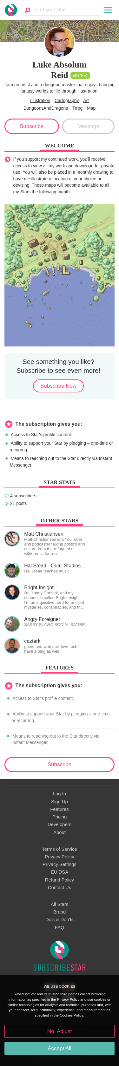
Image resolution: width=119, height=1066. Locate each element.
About (59, 832)
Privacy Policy (59, 856)
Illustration (40, 100)
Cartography (67, 100)
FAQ (59, 927)
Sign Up (59, 801)
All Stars (59, 904)
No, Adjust (59, 1031)
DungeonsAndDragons (45, 108)
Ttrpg (77, 108)
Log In (59, 793)
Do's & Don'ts (59, 919)
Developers (59, 824)
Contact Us (59, 887)
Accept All (59, 1048)
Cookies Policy (71, 1015)
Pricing (59, 816)
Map (91, 108)
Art (86, 100)
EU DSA (59, 872)
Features (59, 809)
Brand (59, 911)
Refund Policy (59, 879)
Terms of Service (59, 849)
